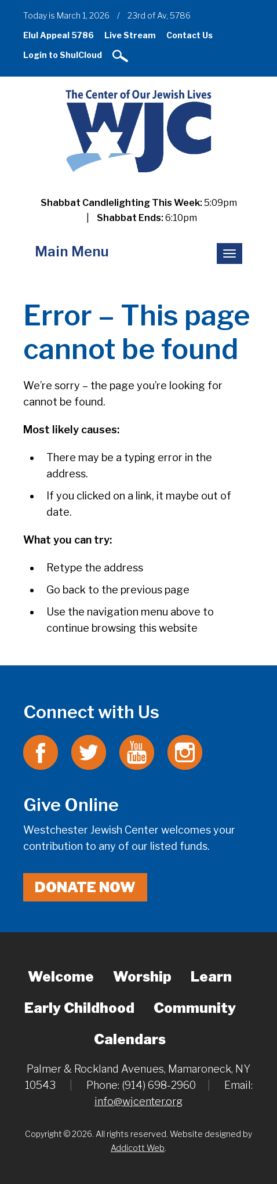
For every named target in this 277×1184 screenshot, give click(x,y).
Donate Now (85, 887)
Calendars (130, 1039)
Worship (142, 976)
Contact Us (189, 35)
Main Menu (72, 251)
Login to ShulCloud (62, 55)
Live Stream (130, 35)
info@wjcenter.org (138, 1101)
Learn (211, 976)
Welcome (61, 976)
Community (195, 1008)
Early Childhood (79, 1008)
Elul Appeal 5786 (58, 35)
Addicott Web (138, 1148)
